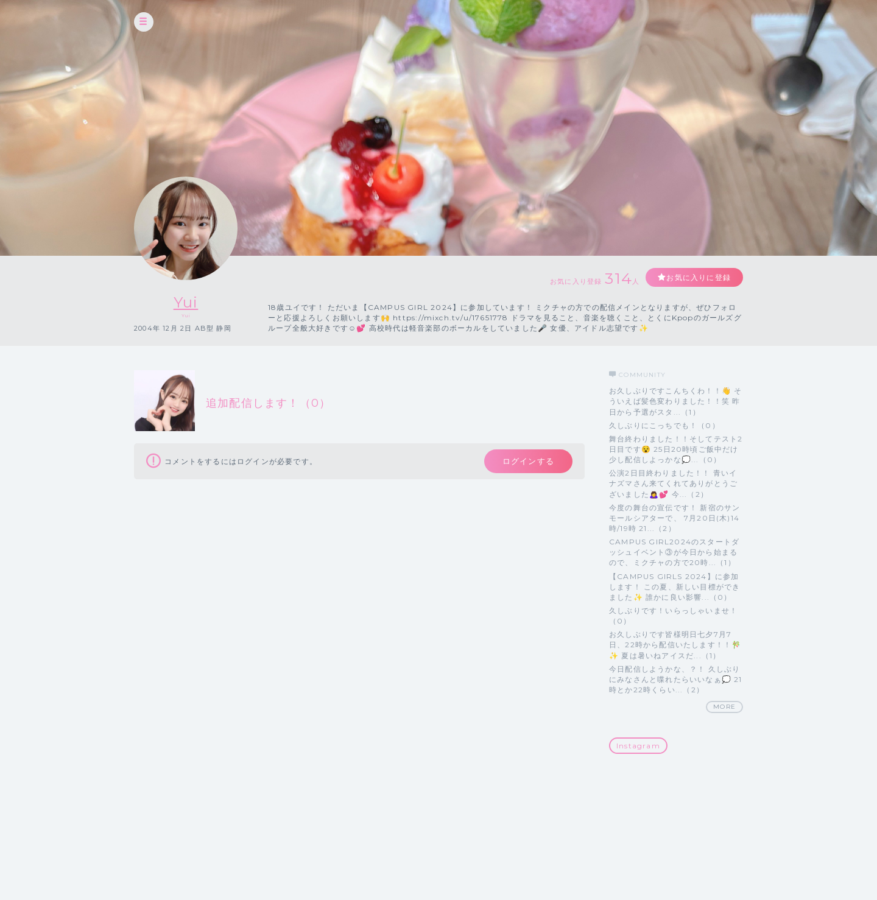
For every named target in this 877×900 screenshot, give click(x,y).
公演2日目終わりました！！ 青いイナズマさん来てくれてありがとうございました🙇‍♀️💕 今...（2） (673, 483)
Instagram (638, 745)
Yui (186, 302)
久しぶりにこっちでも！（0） (664, 425)
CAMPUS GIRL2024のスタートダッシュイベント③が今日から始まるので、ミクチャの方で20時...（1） (674, 552)
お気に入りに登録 (698, 277)
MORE (724, 707)
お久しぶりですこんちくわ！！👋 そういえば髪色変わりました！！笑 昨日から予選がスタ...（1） (675, 401)
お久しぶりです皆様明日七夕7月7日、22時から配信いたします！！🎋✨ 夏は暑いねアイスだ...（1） (675, 644)
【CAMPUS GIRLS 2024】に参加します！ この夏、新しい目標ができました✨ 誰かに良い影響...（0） (674, 587)
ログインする (528, 461)
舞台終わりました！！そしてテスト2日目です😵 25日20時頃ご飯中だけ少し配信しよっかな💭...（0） (675, 449)
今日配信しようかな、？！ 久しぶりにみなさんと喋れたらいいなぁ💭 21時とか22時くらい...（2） (675, 679)
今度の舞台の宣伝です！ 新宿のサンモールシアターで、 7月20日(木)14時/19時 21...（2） (674, 518)
